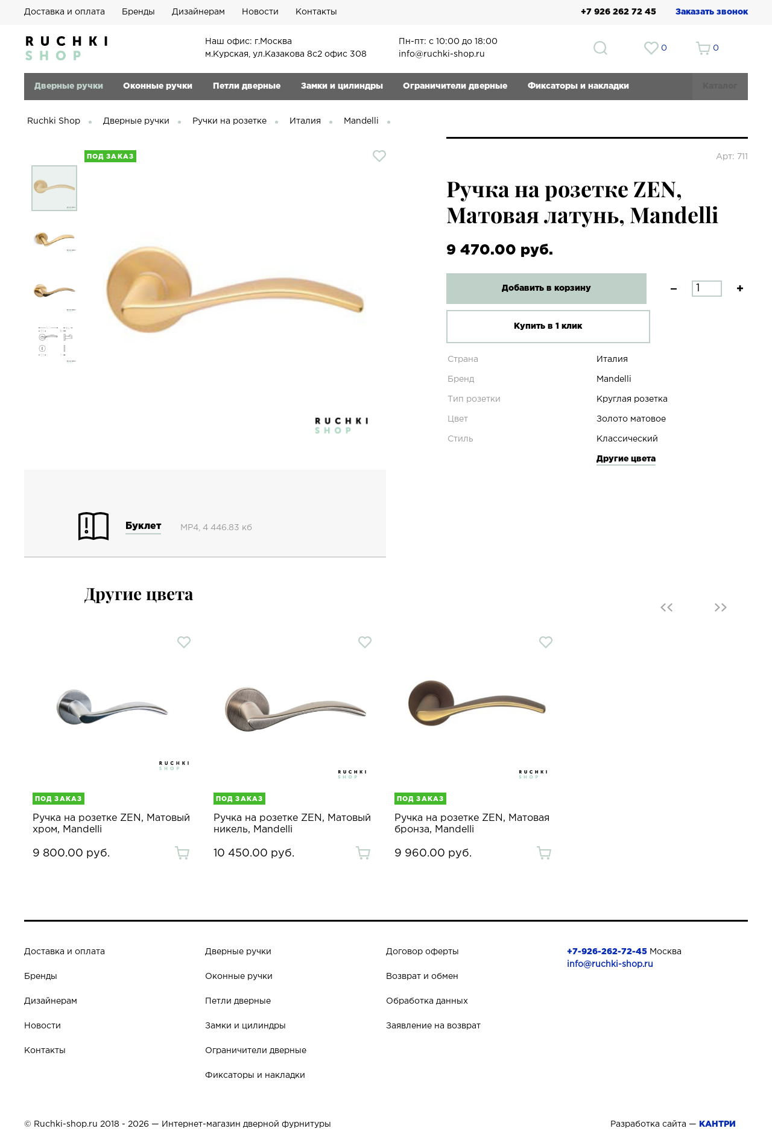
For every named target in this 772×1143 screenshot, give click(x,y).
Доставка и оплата (64, 12)
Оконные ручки (157, 86)
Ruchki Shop (53, 121)
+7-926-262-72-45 (607, 951)
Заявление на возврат (433, 1026)
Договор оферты (422, 951)
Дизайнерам (198, 12)
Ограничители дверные (455, 86)
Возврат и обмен (422, 976)
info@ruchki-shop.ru (610, 964)
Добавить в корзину (539, 288)
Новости (260, 12)
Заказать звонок (712, 12)
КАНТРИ (717, 1124)
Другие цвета (626, 459)
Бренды (138, 12)
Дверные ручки (68, 86)
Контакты (316, 12)
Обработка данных (427, 1001)
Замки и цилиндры (342, 86)
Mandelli (361, 121)
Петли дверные (246, 86)
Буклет (143, 526)
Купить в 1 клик (539, 326)
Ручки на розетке (229, 121)
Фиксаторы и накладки (578, 86)
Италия (305, 121)
